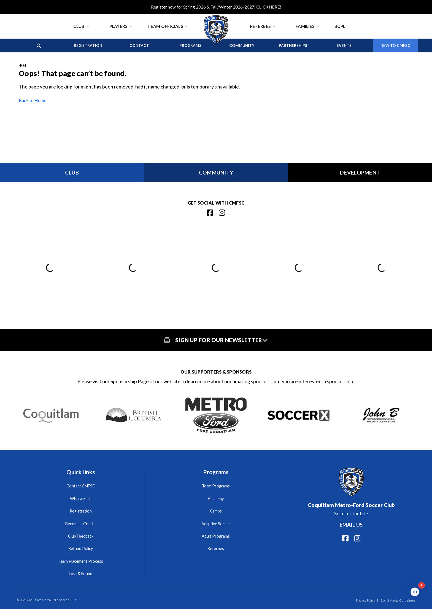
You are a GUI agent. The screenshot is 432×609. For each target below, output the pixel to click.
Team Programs (216, 486)
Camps (216, 511)
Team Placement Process (80, 561)
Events (344, 45)
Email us (351, 525)
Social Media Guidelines (398, 600)
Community (241, 45)
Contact (139, 45)
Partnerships (293, 45)
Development (360, 172)
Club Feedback (80, 536)
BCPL (339, 26)
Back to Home (32, 100)
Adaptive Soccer (215, 523)
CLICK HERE (268, 6)
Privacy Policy (365, 600)
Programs (190, 45)
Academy (216, 498)
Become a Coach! (80, 523)
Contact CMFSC (80, 486)
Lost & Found (80, 573)
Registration (88, 45)
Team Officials (167, 26)
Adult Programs (216, 536)
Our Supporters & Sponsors (216, 371)
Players (120, 26)
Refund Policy (80, 548)
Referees (262, 26)
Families (307, 26)
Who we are (80, 498)
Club (80, 26)
